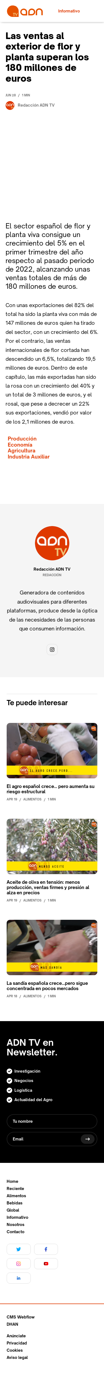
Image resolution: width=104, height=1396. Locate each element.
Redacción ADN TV (52, 569)
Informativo (17, 1217)
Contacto (15, 1232)
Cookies (15, 1350)
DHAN (12, 1324)
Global (13, 1210)
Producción (22, 439)
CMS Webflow (21, 1317)
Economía (20, 445)
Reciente (15, 1189)
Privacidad (17, 1343)
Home (12, 1181)
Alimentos (16, 1196)
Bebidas (14, 1203)
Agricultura (21, 451)
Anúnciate (16, 1336)
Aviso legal (17, 1357)
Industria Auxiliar (29, 457)
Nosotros (15, 1225)
